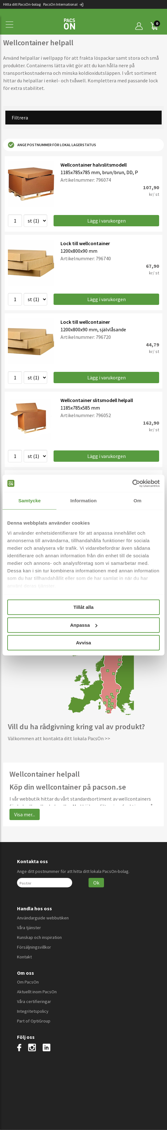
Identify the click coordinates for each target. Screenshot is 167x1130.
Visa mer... (24, 814)
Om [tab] (137, 500)
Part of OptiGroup (33, 1021)
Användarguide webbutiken (43, 918)
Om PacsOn (28, 982)
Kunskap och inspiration (39, 937)
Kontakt (24, 957)
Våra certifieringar (34, 1001)
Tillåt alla (83, 607)
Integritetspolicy (33, 1011)
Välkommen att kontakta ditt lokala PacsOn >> (59, 738)
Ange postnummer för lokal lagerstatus (52, 145)
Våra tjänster (29, 927)
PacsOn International (63, 4)
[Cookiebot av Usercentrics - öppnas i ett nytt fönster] (132, 483)
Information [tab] (83, 500)
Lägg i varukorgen (106, 221)
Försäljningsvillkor (34, 947)
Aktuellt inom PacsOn (37, 992)
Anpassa (83, 625)
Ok (96, 882)
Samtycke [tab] (29, 500)
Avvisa (83, 642)
